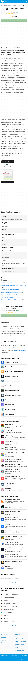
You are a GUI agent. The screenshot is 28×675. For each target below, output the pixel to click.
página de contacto (20, 350)
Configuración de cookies (19, 651)
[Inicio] (1, 5)
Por (10, 12)
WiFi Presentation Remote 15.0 (9, 578)
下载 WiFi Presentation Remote (9, 297)
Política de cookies (19, 639)
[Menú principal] (26, 1)
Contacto (3, 637)
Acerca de (4, 634)
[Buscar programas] (23, 1)
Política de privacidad (20, 641)
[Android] (5, 5)
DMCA (16, 647)
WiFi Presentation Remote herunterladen (12, 283)
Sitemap (3, 643)
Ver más (14, 582)
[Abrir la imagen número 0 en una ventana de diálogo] (7, 171)
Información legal (19, 644)
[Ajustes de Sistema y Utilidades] (14, 5)
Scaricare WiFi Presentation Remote (10, 294)
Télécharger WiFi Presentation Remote (11, 299)
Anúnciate (3, 640)
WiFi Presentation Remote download (11, 292)
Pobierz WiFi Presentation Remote (10, 289)
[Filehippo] (5, 1)
